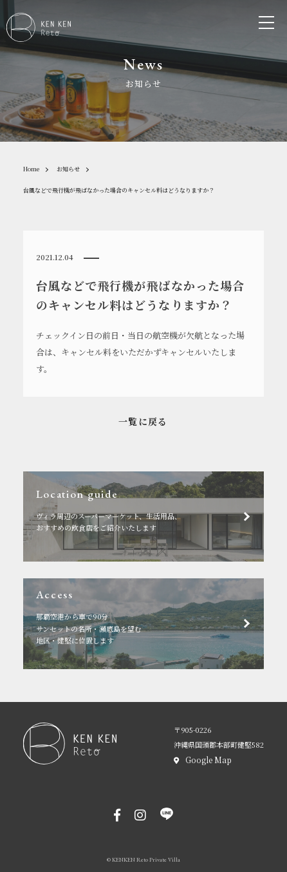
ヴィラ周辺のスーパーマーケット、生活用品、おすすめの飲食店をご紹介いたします (150, 511)
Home (31, 169)
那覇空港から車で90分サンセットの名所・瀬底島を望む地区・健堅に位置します (150, 618)
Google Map (208, 759)
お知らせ (68, 169)
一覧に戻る (143, 421)
